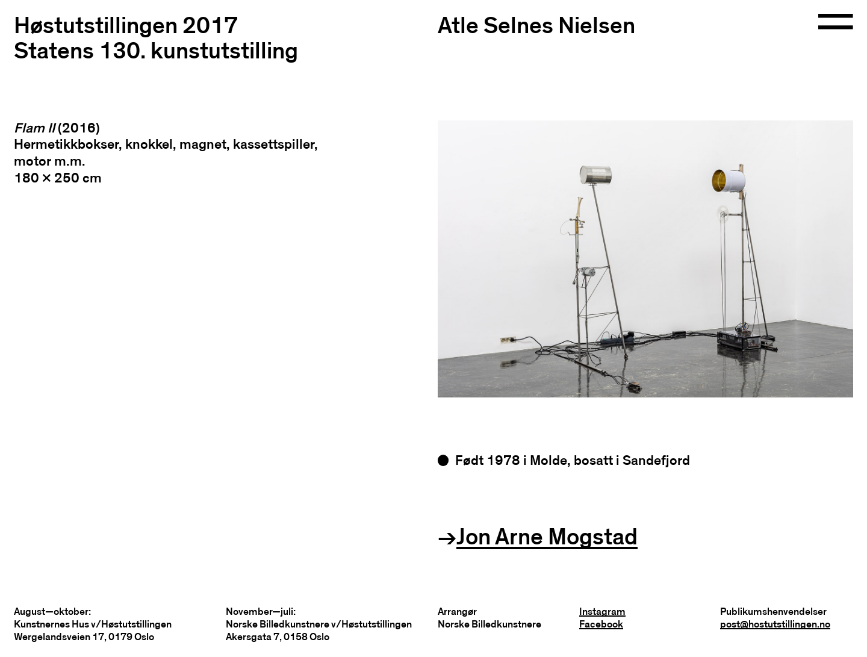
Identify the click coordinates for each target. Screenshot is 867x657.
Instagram (602, 611)
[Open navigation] (835, 22)
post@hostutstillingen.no (775, 624)
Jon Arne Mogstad (547, 537)
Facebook (601, 624)
